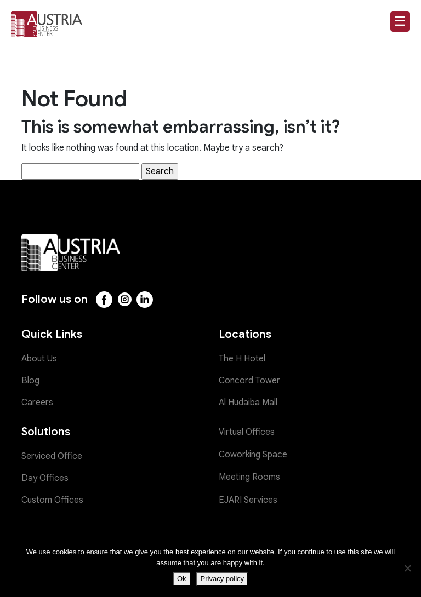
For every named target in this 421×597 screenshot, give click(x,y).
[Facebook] (104, 299)
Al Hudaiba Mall (248, 402)
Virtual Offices (247, 432)
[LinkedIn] (144, 299)
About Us (39, 358)
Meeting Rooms (249, 477)
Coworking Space (253, 454)
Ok (181, 579)
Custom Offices (52, 500)
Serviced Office (51, 456)
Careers (37, 402)
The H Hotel (242, 358)
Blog (30, 380)
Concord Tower (249, 380)
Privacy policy (222, 579)
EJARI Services (248, 500)
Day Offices (45, 478)
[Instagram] (124, 299)
